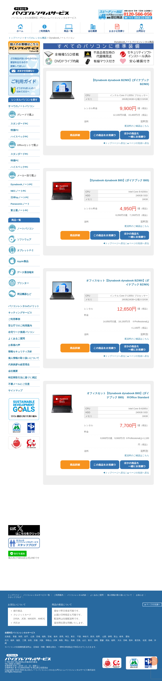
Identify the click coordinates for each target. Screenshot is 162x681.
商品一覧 (68, 27)
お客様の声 (14, 345)
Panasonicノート (20, 203)
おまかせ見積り (117, 27)
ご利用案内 (44, 27)
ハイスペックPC (19, 136)
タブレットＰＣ (21, 250)
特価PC (15, 130)
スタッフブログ (14, 597)
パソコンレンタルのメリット (23, 306)
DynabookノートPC (21, 184)
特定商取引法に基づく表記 (22, 377)
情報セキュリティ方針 (20, 351)
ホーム (20, 27)
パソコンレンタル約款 (76, 595)
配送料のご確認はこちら (137, 126)
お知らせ (139, 595)
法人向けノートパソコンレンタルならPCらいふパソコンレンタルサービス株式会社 (59, 670)
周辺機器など (19, 294)
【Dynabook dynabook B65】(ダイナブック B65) (118, 180)
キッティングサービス (20, 312)
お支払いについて (17, 604)
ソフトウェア (19, 239)
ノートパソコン (21, 228)
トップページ (13, 595)
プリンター (18, 283)
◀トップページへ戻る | (115, 143)
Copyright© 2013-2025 (14, 670)
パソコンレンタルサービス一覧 (36, 595)
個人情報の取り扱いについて (23, 358)
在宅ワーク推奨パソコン (21, 332)
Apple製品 (18, 261)
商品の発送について (62, 604)
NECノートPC (18, 190)
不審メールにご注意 (19, 384)
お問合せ (141, 27)
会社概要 (92, 27)
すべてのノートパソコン (21, 106)
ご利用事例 (14, 319)
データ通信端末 (21, 272)
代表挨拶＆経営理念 (19, 364)
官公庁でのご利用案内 (20, 325)
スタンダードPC (19, 123)
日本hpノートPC (20, 197)
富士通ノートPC (19, 210)
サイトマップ (15, 390)
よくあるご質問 (16, 338)
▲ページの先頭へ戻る (138, 143)
